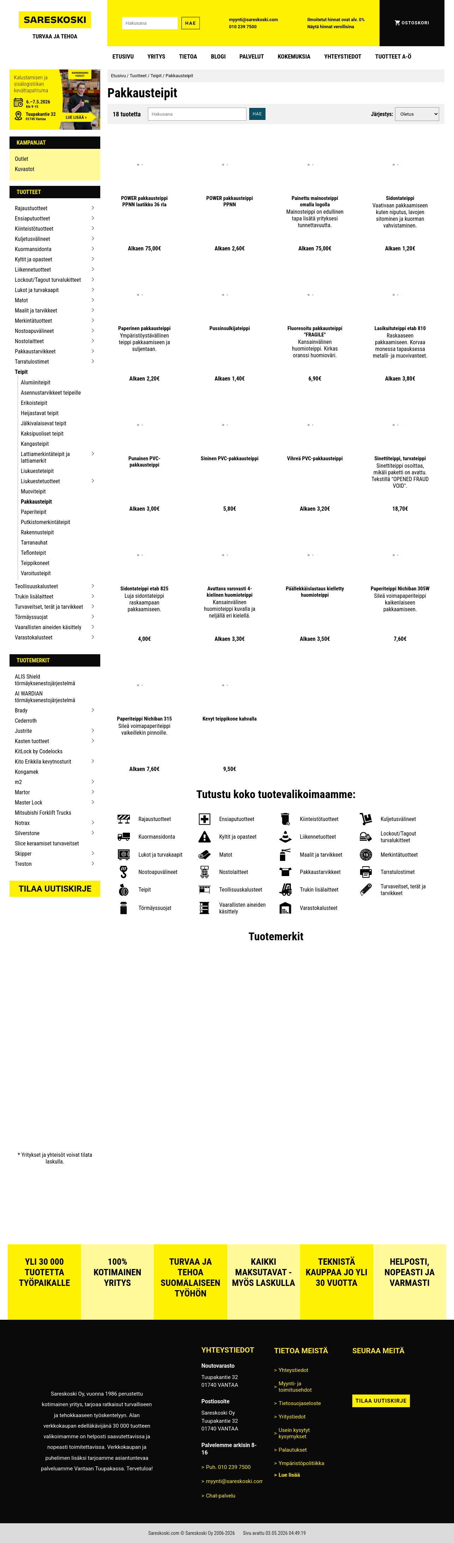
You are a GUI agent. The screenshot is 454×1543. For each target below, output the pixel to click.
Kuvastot (24, 169)
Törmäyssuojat (31, 617)
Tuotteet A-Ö (393, 56)
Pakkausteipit (36, 501)
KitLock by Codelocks (38, 751)
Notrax (22, 823)
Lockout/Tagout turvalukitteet (48, 280)
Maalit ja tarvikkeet (36, 310)
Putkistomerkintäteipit (45, 522)
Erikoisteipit (34, 403)
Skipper (23, 853)
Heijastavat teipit (40, 413)
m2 (18, 782)
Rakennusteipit (37, 532)
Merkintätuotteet (33, 320)
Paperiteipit (34, 512)
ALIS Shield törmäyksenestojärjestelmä (45, 680)
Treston (23, 864)
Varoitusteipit (36, 573)
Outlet (21, 159)
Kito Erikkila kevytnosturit (43, 761)
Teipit (21, 372)
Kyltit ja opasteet (33, 259)
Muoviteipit (33, 491)
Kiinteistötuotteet (34, 228)
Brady (21, 710)
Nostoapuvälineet (34, 331)
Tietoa (188, 56)
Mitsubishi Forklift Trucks (43, 812)
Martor (22, 792)
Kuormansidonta (33, 249)
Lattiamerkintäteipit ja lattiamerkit (45, 457)
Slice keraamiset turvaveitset (47, 843)
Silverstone (27, 833)
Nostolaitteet (29, 341)
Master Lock (28, 802)
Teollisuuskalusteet (36, 586)
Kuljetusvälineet (32, 239)
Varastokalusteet (33, 637)
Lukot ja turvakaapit (37, 290)
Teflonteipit (33, 552)
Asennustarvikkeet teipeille (51, 392)
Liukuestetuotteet (40, 481)
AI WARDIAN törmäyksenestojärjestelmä (45, 697)
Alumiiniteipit (35, 382)
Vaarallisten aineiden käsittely (48, 627)
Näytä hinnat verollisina (330, 26)
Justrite (23, 731)
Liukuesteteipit (37, 471)
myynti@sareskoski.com (253, 19)
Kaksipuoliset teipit (42, 433)
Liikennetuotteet (33, 269)
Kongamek (26, 772)
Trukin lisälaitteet (34, 596)
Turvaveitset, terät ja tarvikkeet (49, 606)
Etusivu (122, 56)
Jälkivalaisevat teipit (43, 423)
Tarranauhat (34, 542)
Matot (21, 300)
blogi (218, 56)
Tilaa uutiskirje (55, 889)
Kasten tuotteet (32, 741)
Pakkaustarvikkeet (35, 351)
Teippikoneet (35, 563)
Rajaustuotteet (31, 208)
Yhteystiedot (343, 56)
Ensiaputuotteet (32, 218)
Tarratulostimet (32, 361)
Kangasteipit (35, 444)
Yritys (156, 56)
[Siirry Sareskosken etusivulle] (55, 23)
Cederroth (26, 720)
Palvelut (251, 56)
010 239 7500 (243, 26)
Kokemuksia (294, 56)
